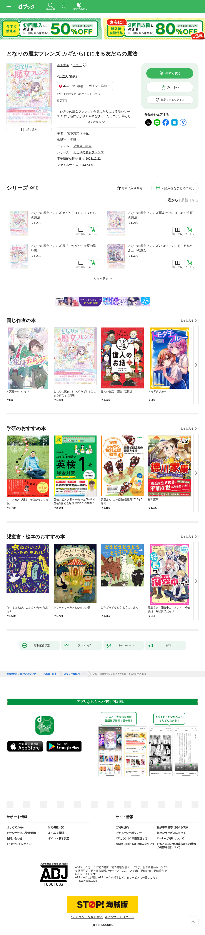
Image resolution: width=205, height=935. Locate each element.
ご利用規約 (122, 827)
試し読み (32, 129)
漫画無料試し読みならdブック (21, 674)
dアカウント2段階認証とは (131, 838)
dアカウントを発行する (87, 917)
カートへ (173, 87)
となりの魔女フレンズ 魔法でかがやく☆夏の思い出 (63, 248)
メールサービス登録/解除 (21, 832)
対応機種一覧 (56, 827)
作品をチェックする (172, 99)
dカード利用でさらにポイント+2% (77, 93)
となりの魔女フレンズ (88, 152)
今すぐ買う (173, 73)
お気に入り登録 (132, 188)
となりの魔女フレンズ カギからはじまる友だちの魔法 (63, 215)
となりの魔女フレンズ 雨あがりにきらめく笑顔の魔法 (160, 215)
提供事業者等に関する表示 (172, 827)
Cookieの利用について (170, 838)
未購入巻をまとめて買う (178, 188)
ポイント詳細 (98, 86)
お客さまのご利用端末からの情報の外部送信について (176, 845)
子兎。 (77, 65)
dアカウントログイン (19, 843)
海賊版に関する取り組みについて (135, 843)
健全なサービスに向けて (171, 832)
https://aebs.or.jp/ (88, 880)
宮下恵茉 (63, 65)
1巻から (172, 200)
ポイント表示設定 (58, 838)
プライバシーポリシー (129, 832)
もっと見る (186, 320)
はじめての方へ (16, 827)
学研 (73, 139)
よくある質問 (56, 832)
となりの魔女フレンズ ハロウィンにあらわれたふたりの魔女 (160, 248)
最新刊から (189, 200)
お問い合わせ (14, 838)
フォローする (85, 65)
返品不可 (62, 100)
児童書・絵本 (82, 146)
